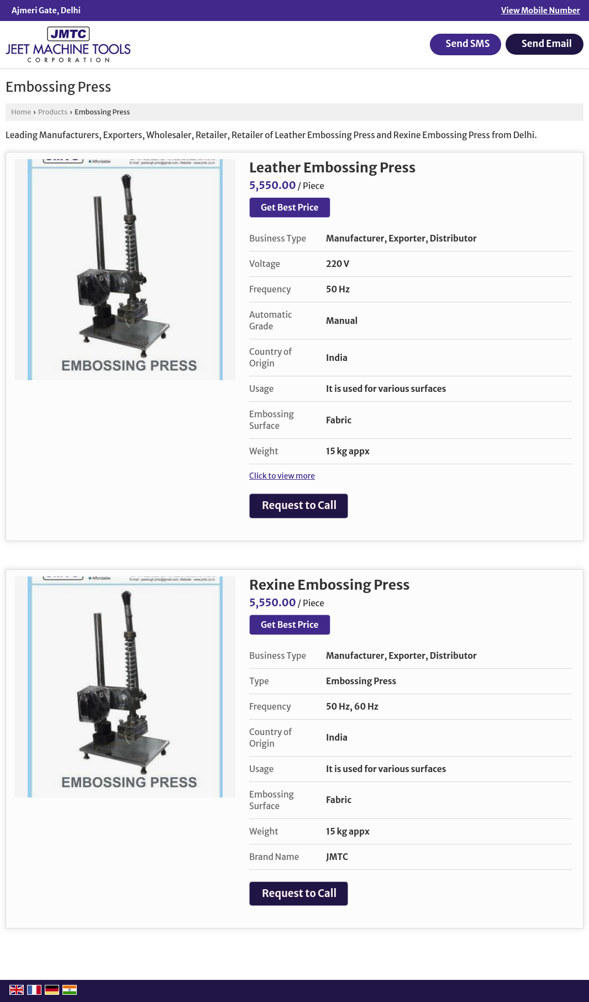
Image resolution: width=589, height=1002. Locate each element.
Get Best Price (290, 207)
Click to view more (282, 476)
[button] (540, 10)
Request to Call (299, 505)
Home (21, 112)
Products (52, 112)
